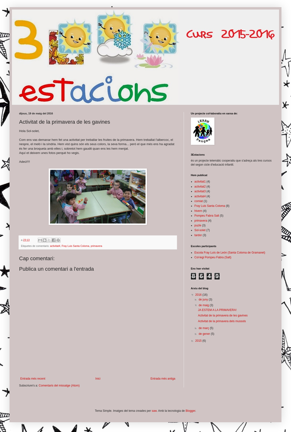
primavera (96, 245)
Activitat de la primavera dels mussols (222, 321)
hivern (198, 211)
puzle (197, 225)
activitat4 (55, 245)
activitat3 (200, 191)
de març (204, 328)
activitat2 (200, 186)
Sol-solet (200, 230)
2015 (199, 340)
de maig (204, 305)
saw (154, 410)
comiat (198, 201)
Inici (97, 378)
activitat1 (200, 181)
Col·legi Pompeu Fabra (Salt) (212, 257)
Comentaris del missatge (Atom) (59, 385)
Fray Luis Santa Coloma (75, 245)
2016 (199, 294)
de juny (204, 299)
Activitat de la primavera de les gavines (223, 315)
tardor (198, 235)
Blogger (190, 410)
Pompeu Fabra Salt (206, 215)
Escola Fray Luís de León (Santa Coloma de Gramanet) (229, 252)
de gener (205, 333)
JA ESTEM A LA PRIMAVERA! (217, 310)
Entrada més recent (32, 378)
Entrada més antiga (163, 378)
